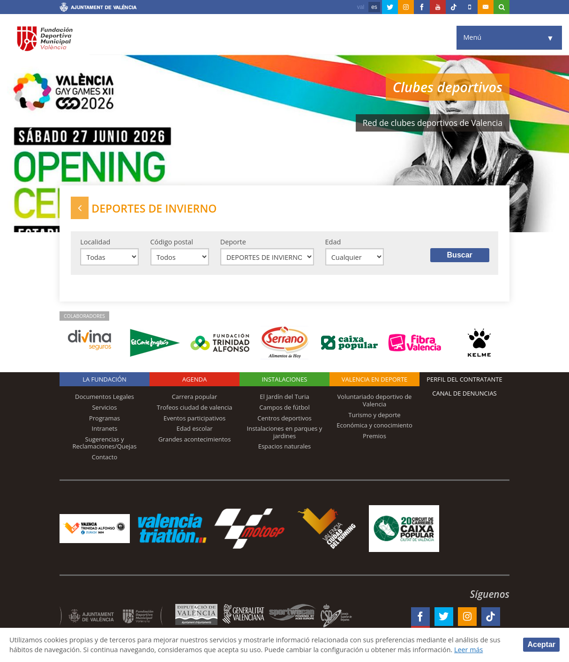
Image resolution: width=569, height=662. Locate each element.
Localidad (95, 241)
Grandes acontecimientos (194, 439)
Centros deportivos (284, 418)
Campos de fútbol (284, 407)
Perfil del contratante (464, 379)
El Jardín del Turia (284, 396)
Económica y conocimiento (374, 425)
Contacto (105, 457)
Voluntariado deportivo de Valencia (374, 400)
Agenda (194, 379)
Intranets (105, 428)
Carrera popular (194, 396)
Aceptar (541, 644)
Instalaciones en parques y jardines (284, 432)
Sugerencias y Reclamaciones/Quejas (105, 443)
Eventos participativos (195, 418)
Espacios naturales (284, 446)
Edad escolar (194, 428)
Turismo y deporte (374, 415)
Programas (104, 418)
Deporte (233, 241)
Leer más (469, 649)
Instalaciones (284, 379)
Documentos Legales (104, 396)
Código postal (171, 241)
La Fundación (104, 379)
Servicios (104, 407)
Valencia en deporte (375, 379)
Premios (374, 436)
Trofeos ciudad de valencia (194, 407)
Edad (333, 241)
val (360, 7)
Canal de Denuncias (464, 393)
